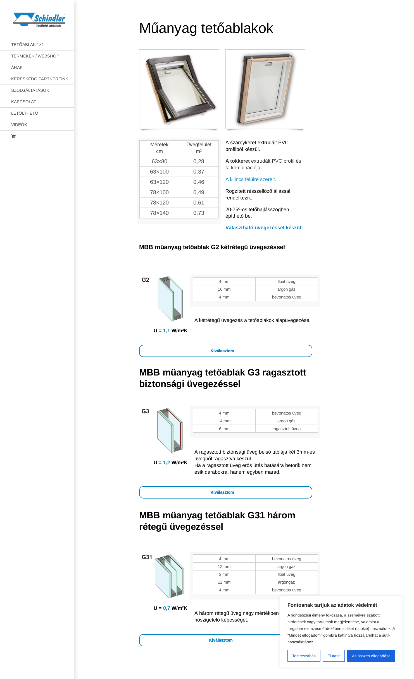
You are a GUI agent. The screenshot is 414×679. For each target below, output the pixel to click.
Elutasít (334, 656)
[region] (341, 632)
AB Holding (270, 676)
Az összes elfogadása (371, 656)
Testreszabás (304, 656)
